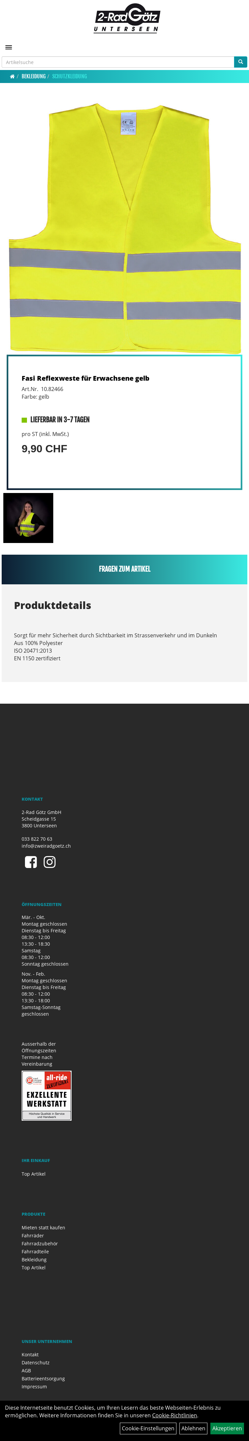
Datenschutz (36, 1362)
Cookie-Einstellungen (148, 1428)
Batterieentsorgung (43, 1378)
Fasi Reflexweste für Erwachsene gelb (85, 378)
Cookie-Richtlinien (174, 1415)
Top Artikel (34, 1174)
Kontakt (30, 1354)
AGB (26, 1370)
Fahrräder (33, 1235)
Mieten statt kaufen (43, 1227)
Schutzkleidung (69, 76)
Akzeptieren (227, 1428)
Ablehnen (193, 1428)
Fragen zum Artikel (124, 569)
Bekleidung (34, 76)
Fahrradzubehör (40, 1243)
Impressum (34, 1386)
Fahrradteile (35, 1251)
